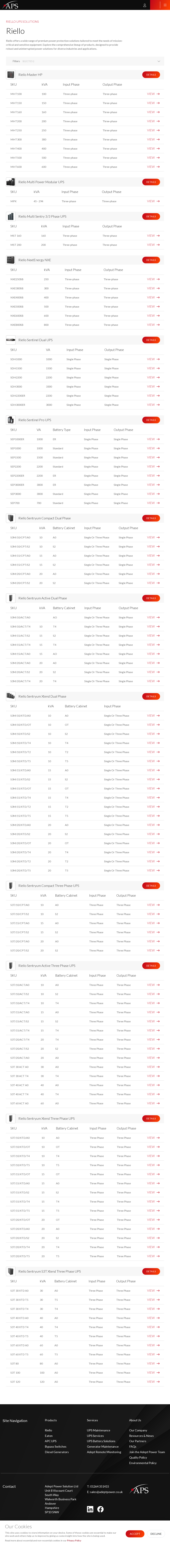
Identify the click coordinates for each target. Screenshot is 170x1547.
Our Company (138, 1430)
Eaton (49, 1436)
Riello (48, 1430)
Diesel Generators (57, 1452)
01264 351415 (98, 1486)
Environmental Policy (143, 1463)
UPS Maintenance (98, 1430)
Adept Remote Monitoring (104, 1452)
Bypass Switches (55, 1446)
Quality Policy (138, 1457)
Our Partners (137, 1441)
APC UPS (50, 1441)
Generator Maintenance (103, 1446)
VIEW (153, 93)
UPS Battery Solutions (101, 1441)
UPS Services (95, 1436)
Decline (156, 1533)
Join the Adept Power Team (147, 1452)
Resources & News (141, 1436)
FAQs (132, 1446)
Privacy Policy (74, 1540)
